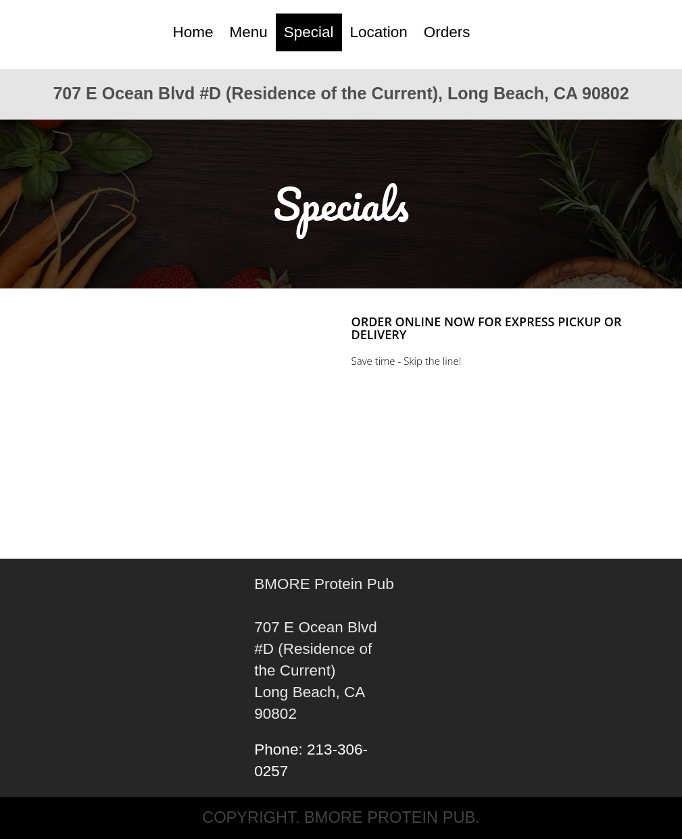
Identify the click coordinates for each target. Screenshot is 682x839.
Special (309, 32)
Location (379, 32)
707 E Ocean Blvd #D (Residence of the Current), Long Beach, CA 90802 (341, 93)
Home (192, 32)
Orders (447, 32)
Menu (249, 32)
